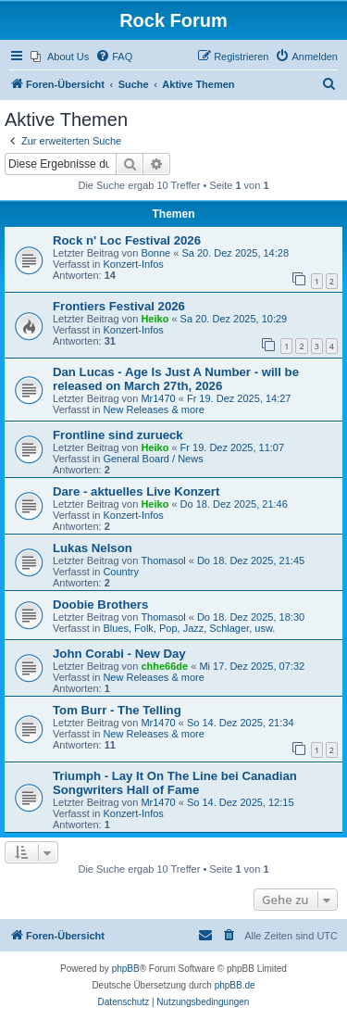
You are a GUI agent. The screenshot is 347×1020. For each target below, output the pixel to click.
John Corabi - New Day (119, 654)
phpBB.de (235, 985)
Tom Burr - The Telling (117, 710)
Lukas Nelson (92, 548)
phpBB (126, 968)
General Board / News (153, 458)
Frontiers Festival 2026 (119, 306)
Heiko (154, 318)
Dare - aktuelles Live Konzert (136, 491)
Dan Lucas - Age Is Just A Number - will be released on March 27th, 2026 (176, 379)
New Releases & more (153, 409)
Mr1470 (158, 398)
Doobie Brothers (100, 604)
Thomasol (163, 560)
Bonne (155, 252)
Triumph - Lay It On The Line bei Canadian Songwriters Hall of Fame (175, 783)
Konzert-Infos (133, 264)
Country (121, 571)
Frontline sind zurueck (118, 435)
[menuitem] (60, 56)
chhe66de (164, 666)
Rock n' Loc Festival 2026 (127, 240)
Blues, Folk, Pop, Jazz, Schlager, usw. (189, 628)
